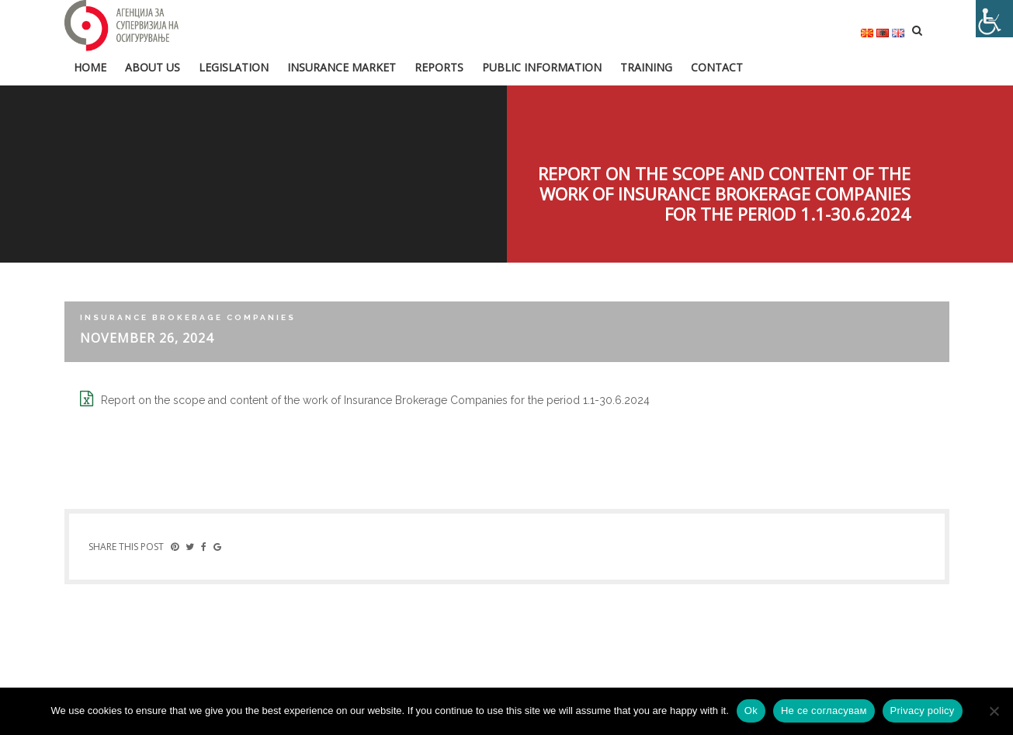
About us (152, 67)
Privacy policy (922, 710)
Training (646, 67)
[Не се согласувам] (993, 711)
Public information (542, 67)
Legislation (234, 67)
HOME (90, 67)
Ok (751, 710)
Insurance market (341, 67)
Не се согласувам (824, 710)
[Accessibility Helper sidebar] (994, 18)
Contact (717, 67)
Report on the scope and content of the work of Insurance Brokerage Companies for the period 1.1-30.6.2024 (375, 400)
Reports (439, 67)
